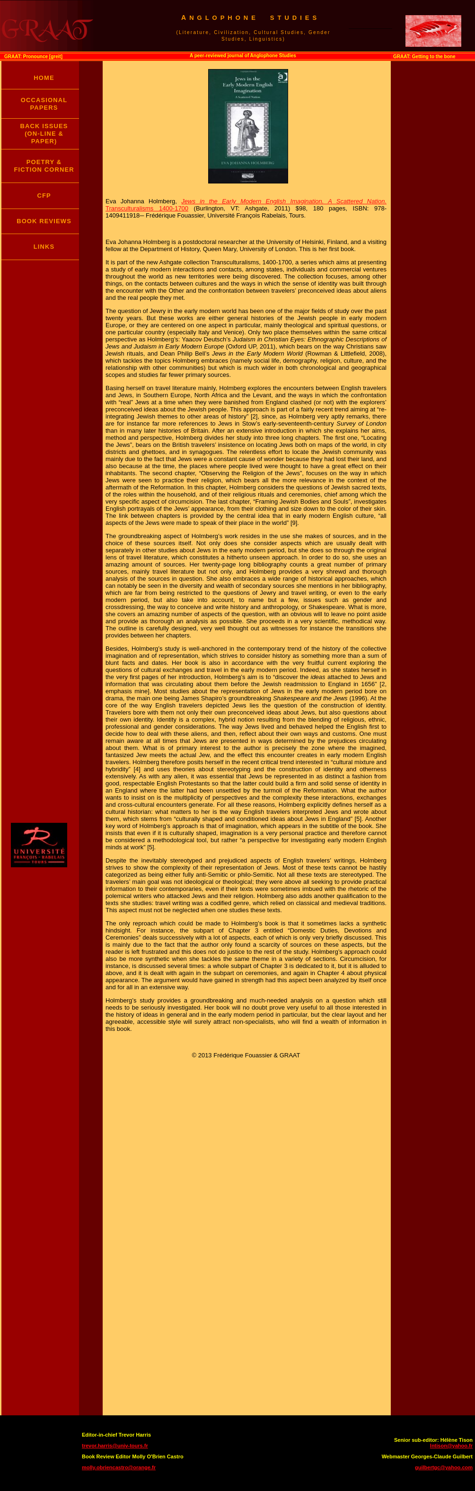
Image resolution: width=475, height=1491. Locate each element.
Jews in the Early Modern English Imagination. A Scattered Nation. (284, 201)
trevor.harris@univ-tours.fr (115, 1445)
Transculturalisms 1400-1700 (147, 208)
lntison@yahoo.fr (451, 1445)
